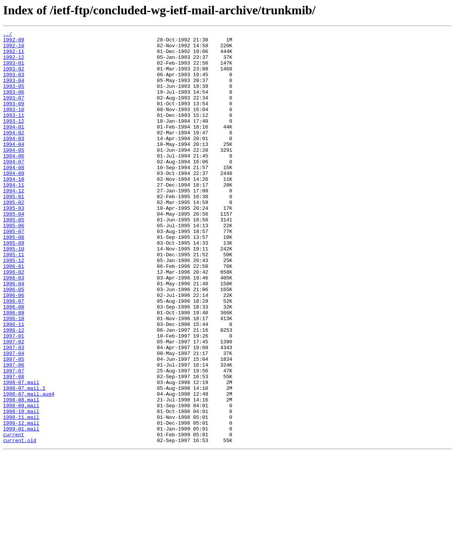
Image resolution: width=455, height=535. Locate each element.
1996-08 (13, 362)
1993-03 (13, 83)
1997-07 (13, 439)
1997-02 (13, 404)
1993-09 (13, 118)
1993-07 (13, 111)
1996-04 (13, 334)
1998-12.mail (21, 501)
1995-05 (13, 257)
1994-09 (13, 202)
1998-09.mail (21, 480)
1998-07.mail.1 (24, 459)
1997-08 (13, 445)
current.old (19, 522)
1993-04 (13, 90)
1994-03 (13, 160)
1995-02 (13, 236)
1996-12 (13, 390)
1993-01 (13, 69)
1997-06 (13, 432)
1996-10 (13, 376)
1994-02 (13, 153)
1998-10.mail (21, 487)
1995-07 (13, 271)
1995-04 (13, 250)
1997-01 (13, 397)
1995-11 (13, 299)
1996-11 (13, 383)
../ (7, 34)
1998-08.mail (21, 473)
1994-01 (13, 146)
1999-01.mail (21, 508)
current (13, 515)
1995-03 (13, 243)
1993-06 (13, 104)
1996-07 (13, 355)
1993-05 (13, 97)
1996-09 (13, 369)
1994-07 (13, 188)
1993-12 (13, 139)
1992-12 (13, 62)
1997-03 (13, 411)
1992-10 (13, 48)
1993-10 (13, 125)
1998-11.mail (21, 494)
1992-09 (13, 41)
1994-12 (13, 222)
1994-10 (13, 209)
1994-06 (13, 181)
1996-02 (13, 320)
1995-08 (13, 278)
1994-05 (13, 174)
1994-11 (13, 216)
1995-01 (13, 229)
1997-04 (13, 418)
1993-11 (13, 132)
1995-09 (13, 285)
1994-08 (13, 195)
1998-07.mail (21, 452)
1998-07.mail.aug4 (29, 466)
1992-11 (13, 55)
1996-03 (13, 327)
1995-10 (13, 292)
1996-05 (13, 341)
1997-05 (13, 425)
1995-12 (13, 306)
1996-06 (13, 348)
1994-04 (13, 167)
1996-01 (13, 313)
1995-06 (13, 264)
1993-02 (13, 76)
